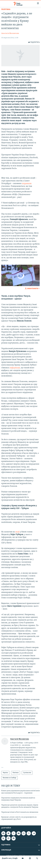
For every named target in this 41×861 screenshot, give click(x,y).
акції (17, 532)
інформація (15, 368)
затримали (26, 184)
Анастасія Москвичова (10, 33)
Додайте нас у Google (10, 858)
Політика (5, 9)
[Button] (34, 42)
